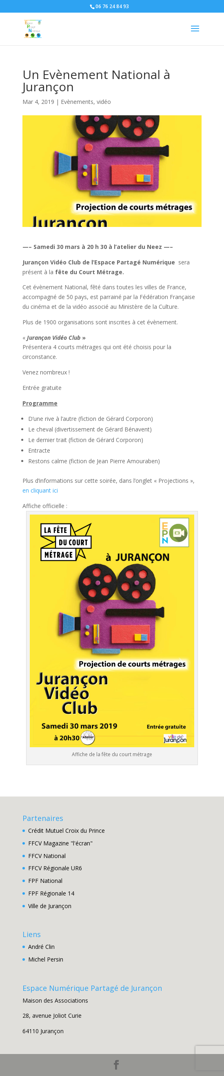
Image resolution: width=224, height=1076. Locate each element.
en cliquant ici (40, 490)
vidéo (104, 102)
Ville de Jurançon (49, 906)
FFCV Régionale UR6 (55, 868)
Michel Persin (45, 959)
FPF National (45, 881)
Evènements (77, 102)
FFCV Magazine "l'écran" (60, 843)
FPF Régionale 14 (51, 893)
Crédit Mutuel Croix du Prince (66, 830)
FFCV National (47, 856)
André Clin (41, 947)
